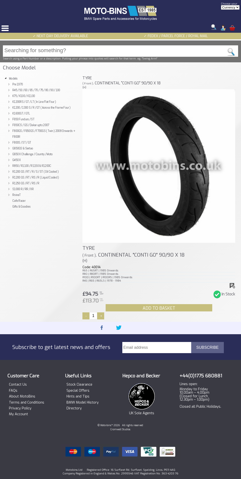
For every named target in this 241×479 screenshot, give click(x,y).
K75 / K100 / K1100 (23, 96)
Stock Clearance (79, 384)
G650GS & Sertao (22, 148)
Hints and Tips (77, 396)
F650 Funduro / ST (23, 119)
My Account (18, 414)
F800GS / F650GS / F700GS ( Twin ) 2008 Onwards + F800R (43, 134)
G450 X (16, 160)
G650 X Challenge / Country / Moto (32, 154)
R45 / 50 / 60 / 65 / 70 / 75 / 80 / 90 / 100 (36, 90)
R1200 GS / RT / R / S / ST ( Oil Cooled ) (35, 171)
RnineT (16, 195)
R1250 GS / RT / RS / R (25, 183)
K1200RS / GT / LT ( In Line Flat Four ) (34, 101)
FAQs (13, 391)
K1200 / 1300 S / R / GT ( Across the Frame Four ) (41, 107)
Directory (74, 408)
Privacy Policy (20, 408)
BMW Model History (82, 402)
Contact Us (18, 384)
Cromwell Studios (120, 429)
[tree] (41, 142)
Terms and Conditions (26, 402)
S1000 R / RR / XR (23, 189)
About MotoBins (22, 396)
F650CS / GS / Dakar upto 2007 (30, 125)
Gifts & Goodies (21, 206)
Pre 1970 (17, 84)
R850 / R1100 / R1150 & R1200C (31, 165)
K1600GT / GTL (21, 113)
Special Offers (77, 391)
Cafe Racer (18, 200)
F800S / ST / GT (21, 142)
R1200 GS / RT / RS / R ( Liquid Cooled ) (35, 177)
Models (13, 78)
